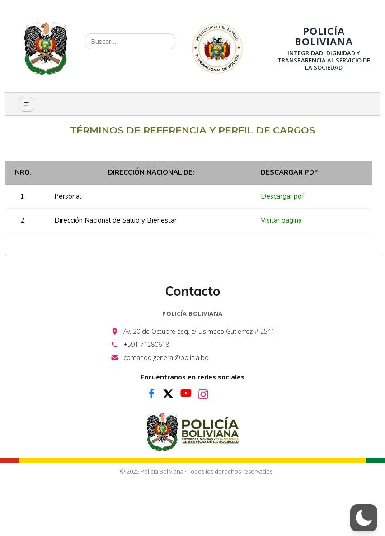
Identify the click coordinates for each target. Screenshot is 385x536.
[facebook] (151, 393)
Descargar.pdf (282, 196)
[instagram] (203, 393)
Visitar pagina (281, 220)
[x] (168, 393)
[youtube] (185, 393)
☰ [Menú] (26, 104)
